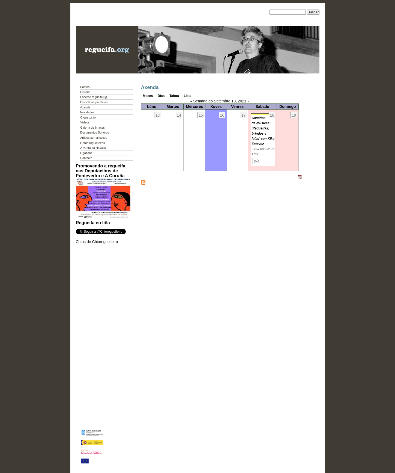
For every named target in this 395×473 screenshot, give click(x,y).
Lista (187, 96)
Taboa (174, 96)
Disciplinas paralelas (93, 102)
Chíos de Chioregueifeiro (97, 242)
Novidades (87, 112)
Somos (84, 86)
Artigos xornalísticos (93, 137)
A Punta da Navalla (93, 147)
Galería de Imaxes (92, 127)
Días (161, 96)
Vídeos (84, 122)
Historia (85, 92)
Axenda (85, 107)
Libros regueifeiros (92, 142)
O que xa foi (88, 117)
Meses (148, 96)
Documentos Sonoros (94, 132)
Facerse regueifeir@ (93, 97)
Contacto (86, 157)
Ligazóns (86, 153)
